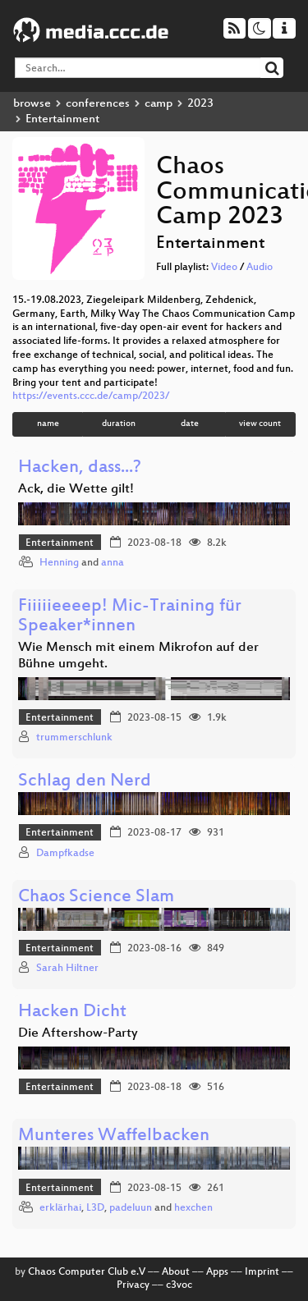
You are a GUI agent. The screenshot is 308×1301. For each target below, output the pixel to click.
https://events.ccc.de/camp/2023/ (90, 396)
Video (224, 267)
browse (32, 104)
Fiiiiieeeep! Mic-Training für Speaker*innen (129, 617)
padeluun (130, 1208)
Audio (259, 267)
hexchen (193, 1208)
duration (119, 424)
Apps (217, 1272)
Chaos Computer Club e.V (86, 1272)
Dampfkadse (65, 853)
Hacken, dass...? (79, 468)
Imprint (262, 1272)
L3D (95, 1208)
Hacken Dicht (72, 1012)
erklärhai (60, 1208)
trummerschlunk (74, 738)
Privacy (133, 1285)
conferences (98, 104)
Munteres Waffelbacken (113, 1136)
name (48, 424)
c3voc (179, 1285)
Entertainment (59, 543)
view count (260, 424)
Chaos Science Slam (96, 897)
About (176, 1272)
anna (112, 563)
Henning (59, 563)
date (190, 424)
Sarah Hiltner (67, 968)
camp (158, 104)
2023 (200, 104)
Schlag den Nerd (84, 782)
